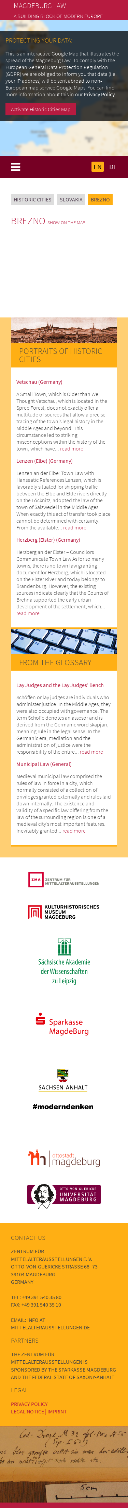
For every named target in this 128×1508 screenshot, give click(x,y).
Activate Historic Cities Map (41, 109)
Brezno (100, 199)
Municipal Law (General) (44, 763)
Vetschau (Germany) (39, 381)
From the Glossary (55, 662)
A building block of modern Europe (58, 16)
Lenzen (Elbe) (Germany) (44, 460)
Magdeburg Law (40, 5)
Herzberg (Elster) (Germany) (48, 539)
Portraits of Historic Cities (60, 355)
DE (113, 166)
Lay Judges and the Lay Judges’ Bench (60, 685)
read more (71, 448)
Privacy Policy (99, 94)
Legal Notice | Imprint (39, 1411)
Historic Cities (33, 199)
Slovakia (71, 199)
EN (98, 166)
